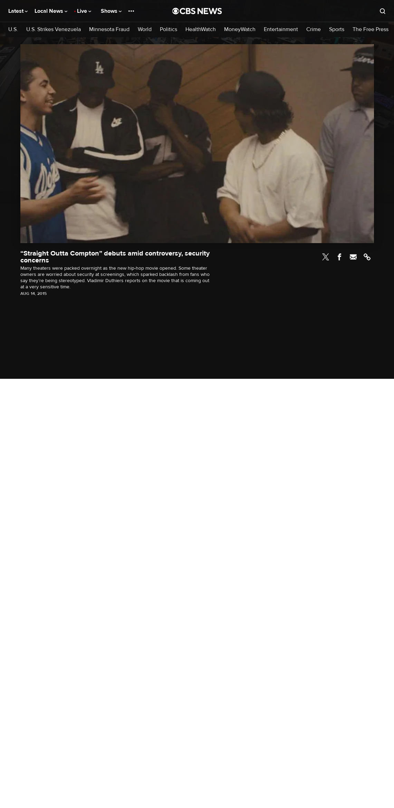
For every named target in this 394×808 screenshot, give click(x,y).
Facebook (339, 256)
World (145, 29)
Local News (51, 11)
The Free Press (370, 29)
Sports (336, 29)
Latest (18, 11)
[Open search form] (382, 11)
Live (84, 11)
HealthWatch (200, 29)
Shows (111, 11)
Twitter (325, 256)
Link (367, 256)
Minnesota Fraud (109, 29)
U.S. (13, 29)
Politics (168, 29)
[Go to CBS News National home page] (197, 11)
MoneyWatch (240, 29)
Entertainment (281, 29)
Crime (313, 29)
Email (353, 256)
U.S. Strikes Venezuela (53, 29)
